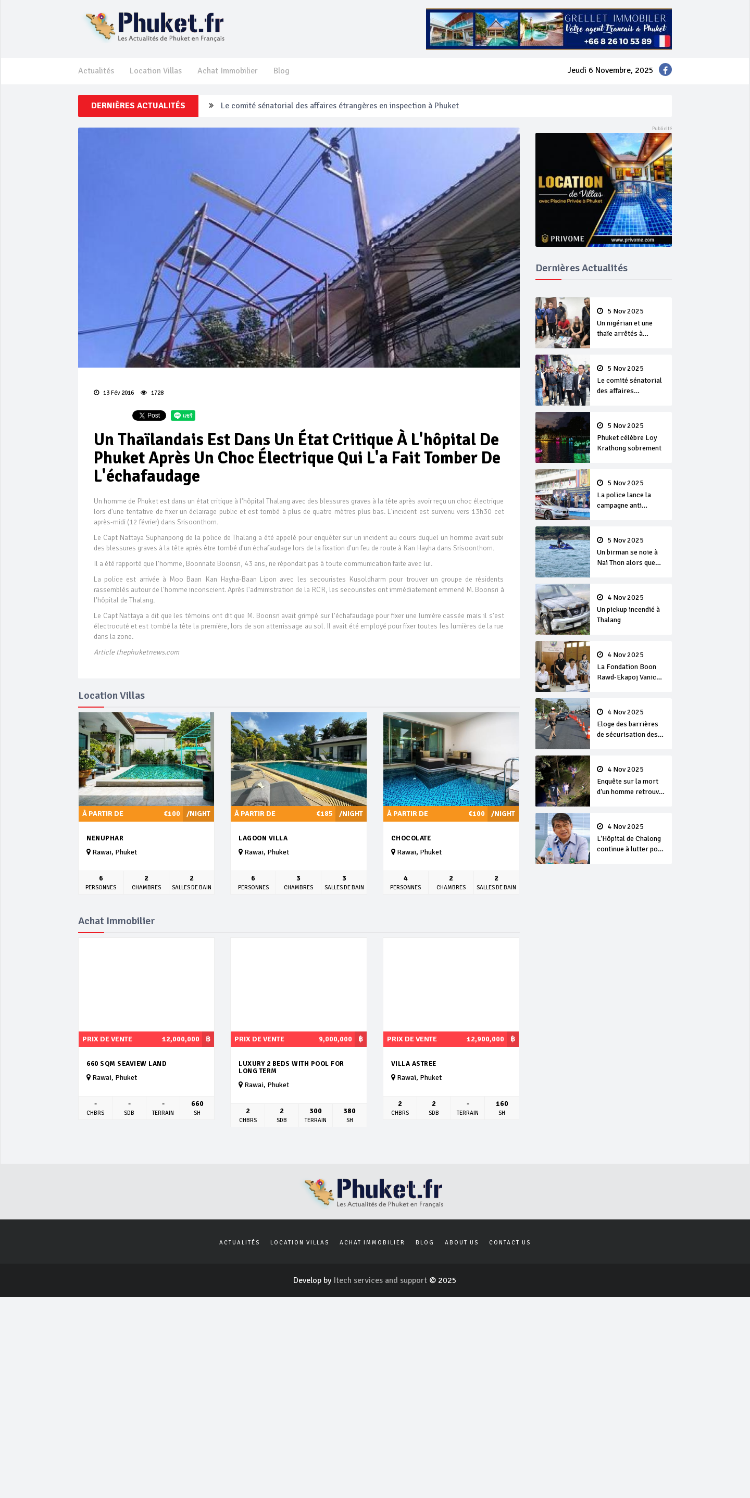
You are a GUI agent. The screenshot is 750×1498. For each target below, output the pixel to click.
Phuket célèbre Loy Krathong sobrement (631, 437)
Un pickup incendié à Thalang (631, 609)
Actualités (96, 71)
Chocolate (411, 838)
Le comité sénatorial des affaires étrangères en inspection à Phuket (340, 105)
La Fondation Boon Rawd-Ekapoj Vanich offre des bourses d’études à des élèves (631, 667)
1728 (152, 393)
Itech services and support (381, 1280)
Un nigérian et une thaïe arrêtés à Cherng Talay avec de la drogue (631, 323)
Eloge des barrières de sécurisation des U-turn (631, 724)
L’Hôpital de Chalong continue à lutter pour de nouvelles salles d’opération (631, 839)
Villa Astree (413, 1063)
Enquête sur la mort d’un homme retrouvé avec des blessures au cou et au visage (631, 781)
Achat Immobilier (227, 71)
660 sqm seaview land (126, 1063)
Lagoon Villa (263, 838)
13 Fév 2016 (114, 393)
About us (462, 1242)
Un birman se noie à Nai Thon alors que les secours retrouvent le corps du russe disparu (631, 552)
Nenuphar (104, 838)
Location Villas (156, 71)
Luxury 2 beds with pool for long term (291, 1067)
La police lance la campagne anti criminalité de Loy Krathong (631, 495)
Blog (281, 71)
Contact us (510, 1242)
